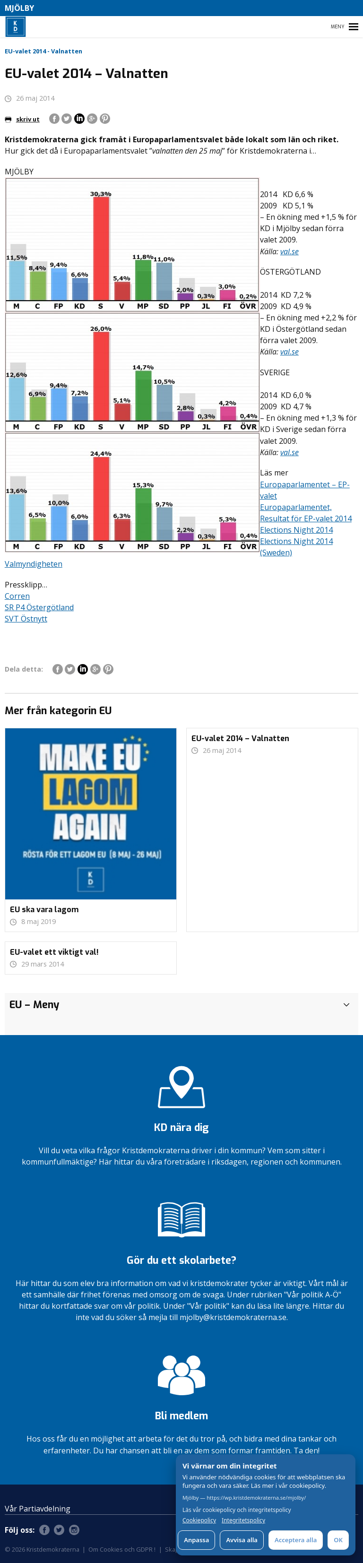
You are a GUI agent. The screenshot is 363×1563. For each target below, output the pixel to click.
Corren (17, 596)
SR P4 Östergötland (39, 607)
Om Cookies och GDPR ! (122, 1549)
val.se (289, 251)
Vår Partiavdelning (37, 1508)
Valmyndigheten (33, 564)
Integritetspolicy (243, 1520)
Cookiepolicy (199, 1520)
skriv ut (22, 119)
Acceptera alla (296, 1540)
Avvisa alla (242, 1540)
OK (338, 1540)
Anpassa (196, 1540)
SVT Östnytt (26, 618)
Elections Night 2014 (296, 530)
